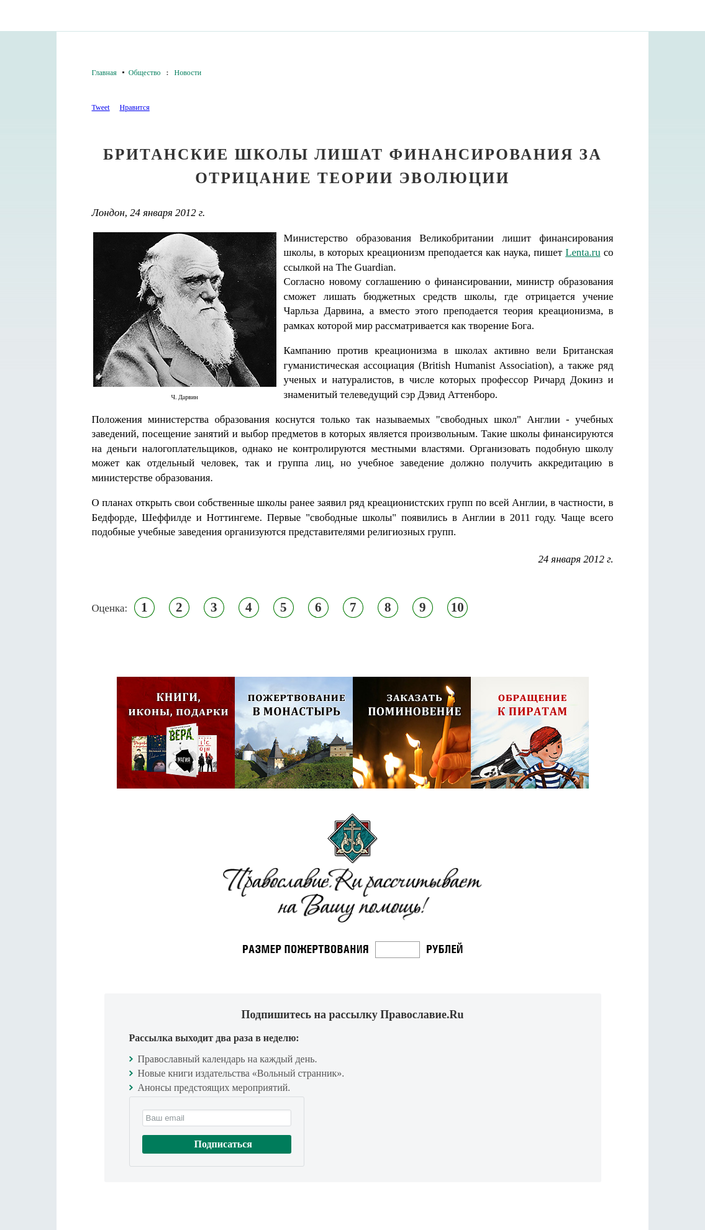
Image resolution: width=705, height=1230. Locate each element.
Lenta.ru (582, 252)
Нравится (134, 107)
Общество (145, 72)
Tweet (101, 107)
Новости (188, 72)
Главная (104, 72)
